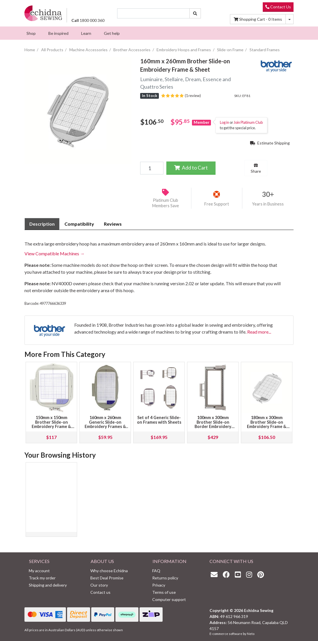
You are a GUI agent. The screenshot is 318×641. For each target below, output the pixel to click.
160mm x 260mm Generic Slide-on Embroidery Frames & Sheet (105, 424)
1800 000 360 (87, 20)
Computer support (169, 599)
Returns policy (165, 577)
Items (258, 19)
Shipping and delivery (48, 585)
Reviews (113, 224)
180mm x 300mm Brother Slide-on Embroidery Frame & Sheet (266, 424)
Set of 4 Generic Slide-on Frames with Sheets (159, 420)
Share (256, 168)
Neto (250, 634)
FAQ (156, 570)
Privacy (158, 585)
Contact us (100, 592)
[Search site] (195, 13)
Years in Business (268, 203)
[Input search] (153, 13)
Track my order (42, 577)
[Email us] (215, 574)
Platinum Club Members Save (165, 203)
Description (42, 224)
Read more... (259, 331)
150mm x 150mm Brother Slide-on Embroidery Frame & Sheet (51, 424)
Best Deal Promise (106, 577)
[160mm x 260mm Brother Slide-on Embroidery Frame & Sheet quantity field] (151, 168)
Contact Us (278, 6)
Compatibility (79, 224)
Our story (99, 585)
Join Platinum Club (248, 122)
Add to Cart (191, 168)
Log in (224, 122)
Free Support (216, 203)
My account (39, 570)
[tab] (42, 224)
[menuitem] (31, 33)
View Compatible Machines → (54, 253)
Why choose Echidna (109, 570)
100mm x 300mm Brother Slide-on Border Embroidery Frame (213, 424)
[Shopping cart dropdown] (289, 19)
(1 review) (181, 95)
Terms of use (164, 592)
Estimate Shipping (270, 142)
